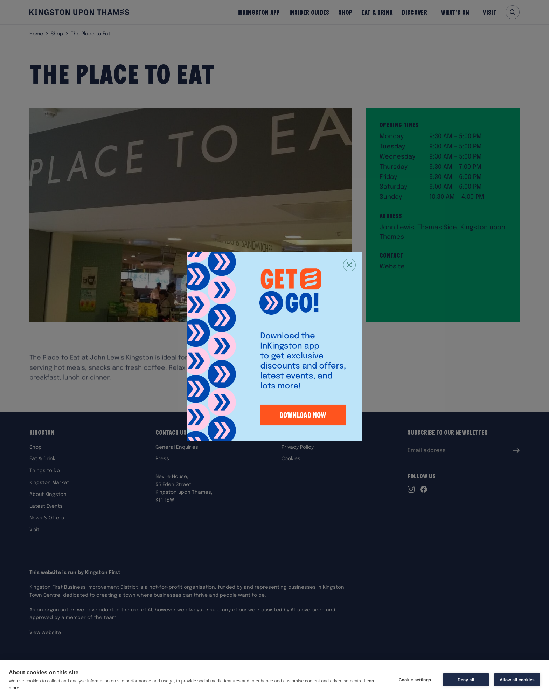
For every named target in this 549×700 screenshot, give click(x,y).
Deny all (466, 680)
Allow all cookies (517, 680)
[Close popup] (349, 265)
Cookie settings (415, 680)
